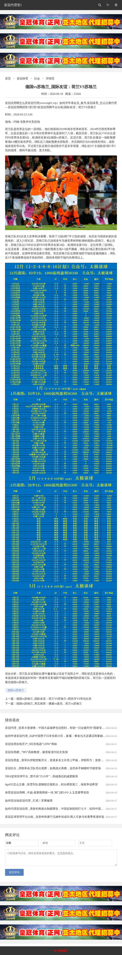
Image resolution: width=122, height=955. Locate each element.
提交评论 (14, 874)
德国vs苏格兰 (15, 690)
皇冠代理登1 (13, 5)
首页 (8, 78)
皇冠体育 (22, 78)
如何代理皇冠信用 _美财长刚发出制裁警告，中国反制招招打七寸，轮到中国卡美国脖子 (60, 808)
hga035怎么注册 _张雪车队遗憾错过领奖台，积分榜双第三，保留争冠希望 (51, 784)
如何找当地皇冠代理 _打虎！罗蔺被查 (29, 800)
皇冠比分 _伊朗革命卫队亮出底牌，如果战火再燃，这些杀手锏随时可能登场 (53, 768)
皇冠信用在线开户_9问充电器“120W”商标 (31, 744)
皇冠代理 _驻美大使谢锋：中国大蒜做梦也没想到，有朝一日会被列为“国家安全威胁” (58, 727)
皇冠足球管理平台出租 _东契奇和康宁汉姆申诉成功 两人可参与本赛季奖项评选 (54, 816)
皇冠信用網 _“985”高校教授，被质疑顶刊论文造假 (36, 752)
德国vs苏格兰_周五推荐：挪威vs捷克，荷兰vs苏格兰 (49, 703)
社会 (37, 78)
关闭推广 (63, 950)
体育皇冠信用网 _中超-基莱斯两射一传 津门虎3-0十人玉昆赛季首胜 (47, 792)
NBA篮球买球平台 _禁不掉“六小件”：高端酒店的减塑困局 (41, 776)
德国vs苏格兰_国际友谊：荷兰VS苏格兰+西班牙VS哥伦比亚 (53, 698)
